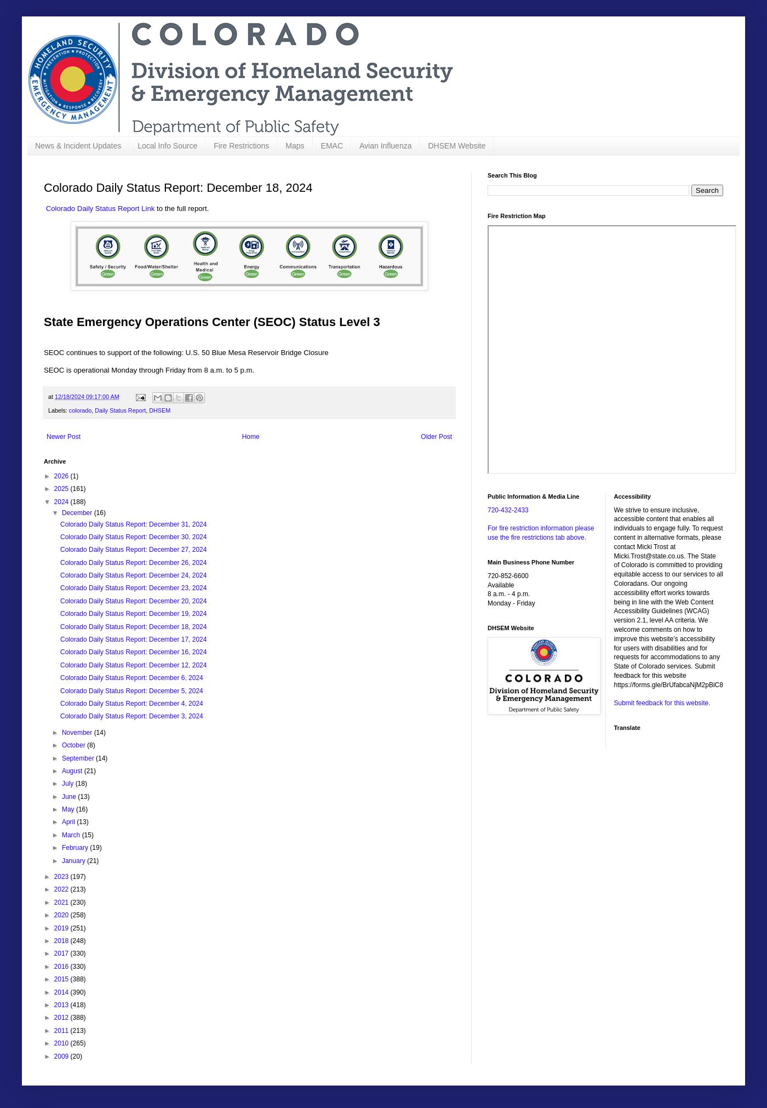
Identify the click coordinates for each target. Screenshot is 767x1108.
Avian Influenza (385, 145)
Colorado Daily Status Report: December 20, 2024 (133, 601)
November (78, 732)
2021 (62, 902)
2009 (62, 1056)
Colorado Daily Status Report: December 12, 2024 (133, 665)
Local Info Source (167, 145)
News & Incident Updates (78, 145)
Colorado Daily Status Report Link (100, 208)
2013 (62, 1005)
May (69, 809)
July (69, 783)
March (72, 835)
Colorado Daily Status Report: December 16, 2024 (133, 652)
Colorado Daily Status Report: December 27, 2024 (133, 549)
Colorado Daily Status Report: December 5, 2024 (131, 691)
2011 (62, 1031)
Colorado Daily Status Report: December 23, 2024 (133, 588)
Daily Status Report (120, 410)
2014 (62, 992)
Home (251, 437)
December (78, 513)
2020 (62, 915)
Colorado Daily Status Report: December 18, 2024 (133, 627)
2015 (62, 979)
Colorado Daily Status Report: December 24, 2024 (133, 575)
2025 (62, 489)
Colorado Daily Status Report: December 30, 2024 (133, 537)
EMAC (332, 145)
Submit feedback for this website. (662, 703)
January (74, 861)
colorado (80, 410)
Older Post (436, 437)
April (69, 822)
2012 (62, 1017)
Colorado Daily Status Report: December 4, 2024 (131, 703)
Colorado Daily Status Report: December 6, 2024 (131, 678)
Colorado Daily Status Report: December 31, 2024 (133, 524)
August (73, 771)
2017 (62, 953)
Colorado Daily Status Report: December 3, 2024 (131, 716)
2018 (62, 941)
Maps (294, 145)
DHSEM (159, 410)
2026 (62, 476)
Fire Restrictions (241, 145)
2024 (62, 502)
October (74, 745)
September (79, 758)
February (76, 848)
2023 (62, 877)
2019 (62, 928)
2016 (62, 966)
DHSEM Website (456, 145)
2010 (62, 1043)
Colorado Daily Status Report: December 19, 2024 (133, 614)
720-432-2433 (508, 510)
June (70, 797)
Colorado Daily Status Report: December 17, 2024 (133, 639)
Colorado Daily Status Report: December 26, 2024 (133, 563)
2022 (62, 889)
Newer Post (64, 437)
